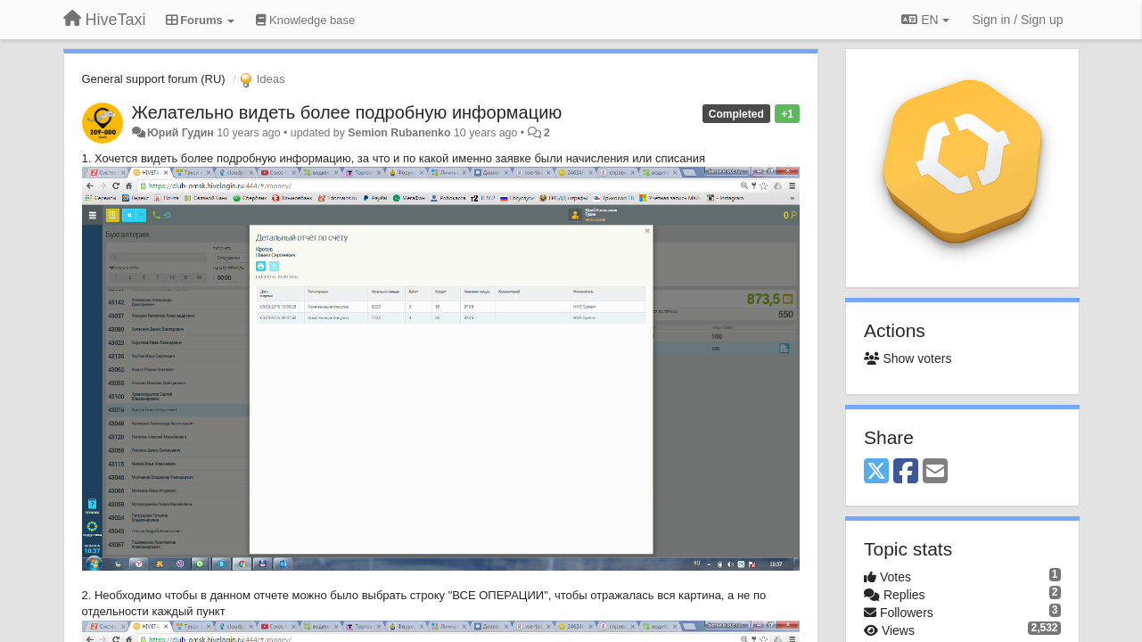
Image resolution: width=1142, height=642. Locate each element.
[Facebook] (905, 472)
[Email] (935, 472)
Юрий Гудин (180, 133)
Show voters (907, 358)
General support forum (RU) (154, 79)
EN (925, 19)
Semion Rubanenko (399, 133)
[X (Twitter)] (876, 472)
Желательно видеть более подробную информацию (347, 112)
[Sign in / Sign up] (1018, 19)
